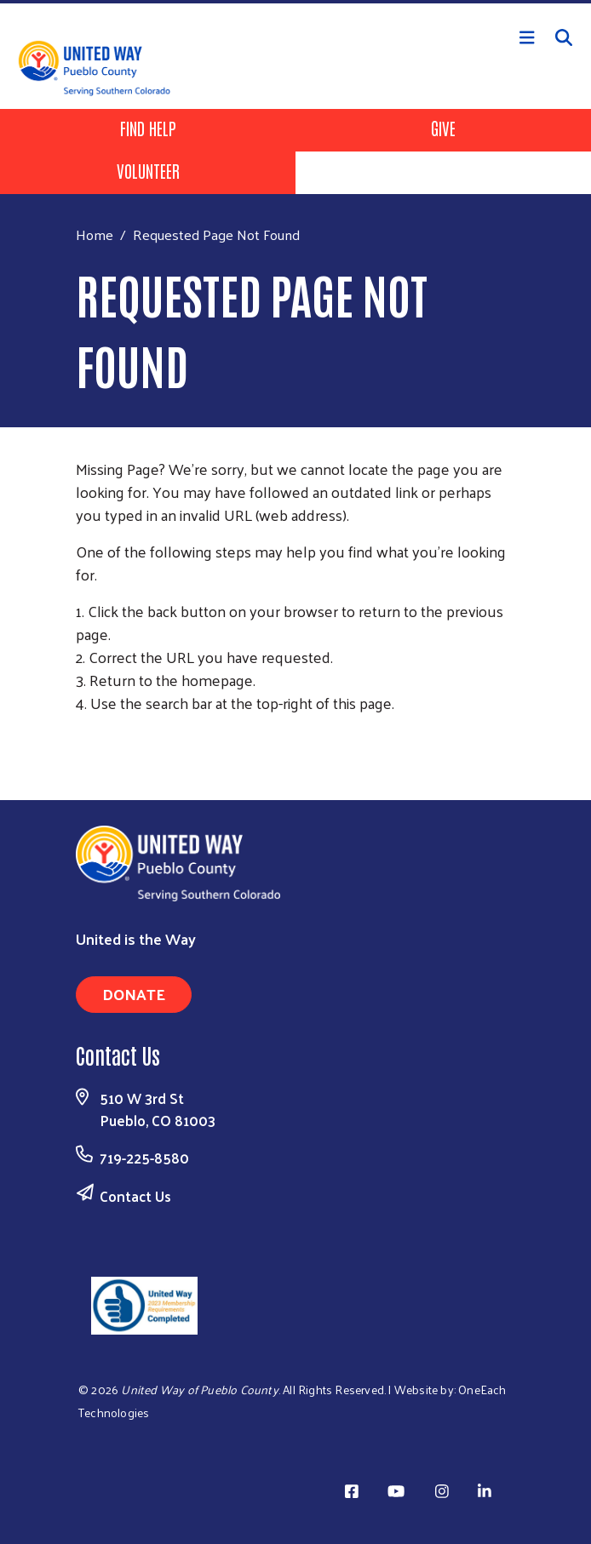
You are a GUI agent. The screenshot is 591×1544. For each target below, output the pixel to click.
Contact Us (135, 1196)
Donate (133, 994)
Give (443, 128)
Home (94, 234)
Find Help (148, 128)
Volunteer (148, 170)
